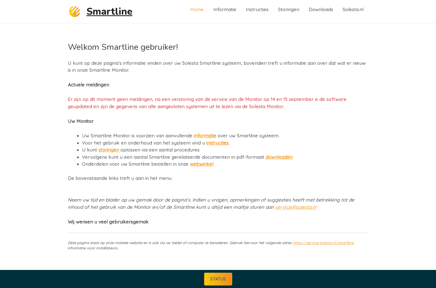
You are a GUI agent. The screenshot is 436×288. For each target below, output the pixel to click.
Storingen (288, 9)
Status (218, 278)
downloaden (279, 157)
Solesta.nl (353, 9)
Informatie (224, 9)
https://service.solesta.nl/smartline (323, 242)
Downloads (321, 9)
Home (197, 9)
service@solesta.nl (295, 207)
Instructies (257, 9)
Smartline (109, 11)
